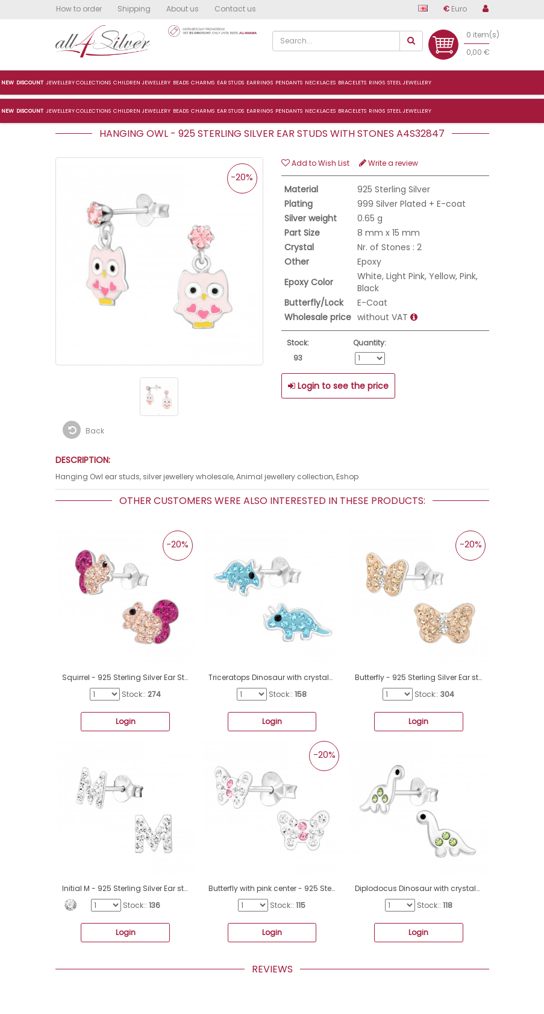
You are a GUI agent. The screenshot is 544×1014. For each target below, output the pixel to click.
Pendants (288, 111)
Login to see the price (338, 386)
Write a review (388, 163)
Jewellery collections (78, 111)
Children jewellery (141, 111)
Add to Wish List (315, 163)
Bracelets (352, 111)
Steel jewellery (409, 111)
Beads (181, 111)
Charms (202, 111)
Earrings (259, 111)
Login (126, 721)
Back (83, 430)
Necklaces (320, 111)
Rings (377, 111)
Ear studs (230, 111)
